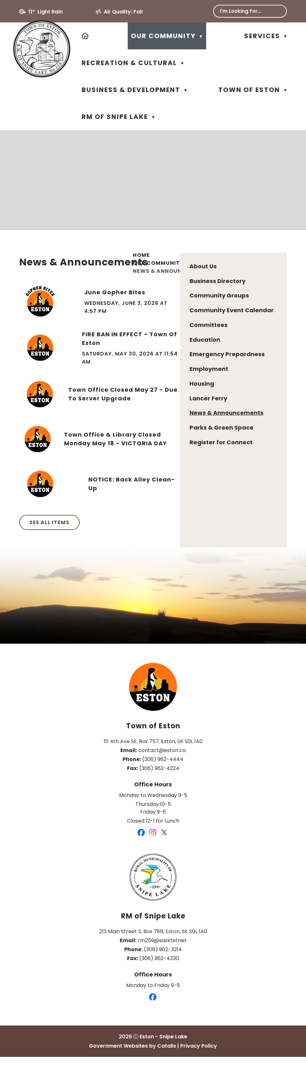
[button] (277, 11)
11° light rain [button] (45, 11)
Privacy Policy (198, 1061)
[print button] (270, 274)
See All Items (163, 538)
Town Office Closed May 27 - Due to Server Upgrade (227, 410)
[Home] (85, 35)
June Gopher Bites (225, 308)
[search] (245, 11)
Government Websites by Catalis (132, 1061)
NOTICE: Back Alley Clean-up (242, 499)
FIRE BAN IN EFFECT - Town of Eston (235, 354)
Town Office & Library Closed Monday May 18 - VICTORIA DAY (227, 455)
